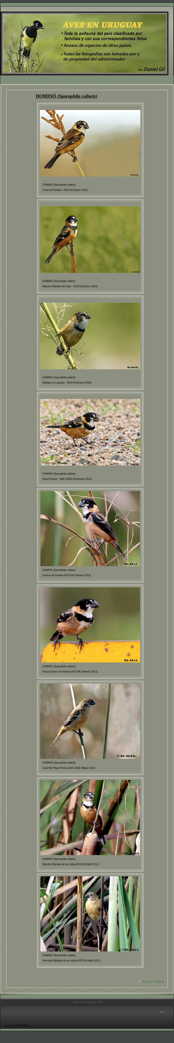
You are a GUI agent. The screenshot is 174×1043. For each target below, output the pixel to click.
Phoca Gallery (153, 982)
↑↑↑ (162, 1012)
